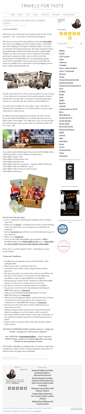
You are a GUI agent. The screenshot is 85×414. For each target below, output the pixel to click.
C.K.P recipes (64, 56)
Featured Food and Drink (69, 80)
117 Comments (23, 25)
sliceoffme (49, 242)
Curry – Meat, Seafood (68, 68)
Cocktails (62, 65)
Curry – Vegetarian (66, 71)
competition (15, 358)
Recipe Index (64, 124)
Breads (62, 53)
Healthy (62, 91)
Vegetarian (63, 156)
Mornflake (48, 42)
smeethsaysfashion (28, 337)
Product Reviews (65, 118)
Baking (62, 51)
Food (61, 89)
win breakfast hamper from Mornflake (36, 358)
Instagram (19, 237)
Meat (61, 112)
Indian (61, 100)
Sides (61, 138)
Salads (61, 132)
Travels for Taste (42, 6)
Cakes (61, 59)
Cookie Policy (37, 411)
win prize (47, 358)
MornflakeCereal (30, 242)
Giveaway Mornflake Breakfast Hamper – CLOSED (24, 22)
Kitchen (62, 103)
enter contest (25, 358)
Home (61, 94)
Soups (61, 144)
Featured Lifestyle (66, 83)
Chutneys (63, 62)
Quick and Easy (65, 121)
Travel (61, 147)
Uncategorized (65, 150)
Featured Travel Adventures (70, 86)
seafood (62, 135)
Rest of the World (66, 127)
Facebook (14, 232)
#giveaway (11, 358)
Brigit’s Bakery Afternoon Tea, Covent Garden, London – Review (42, 396)
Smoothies (63, 141)
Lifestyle (9, 357)
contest (20, 358)
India (61, 97)
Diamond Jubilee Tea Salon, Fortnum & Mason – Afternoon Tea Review (42, 372)
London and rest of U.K (68, 109)
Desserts (62, 74)
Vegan (61, 153)
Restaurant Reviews (66, 130)
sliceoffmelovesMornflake (38, 244)
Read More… (16, 383)
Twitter (18, 225)
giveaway (23, 244)
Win (44, 239)
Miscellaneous (15, 357)
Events (61, 77)
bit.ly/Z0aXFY (13, 244)
